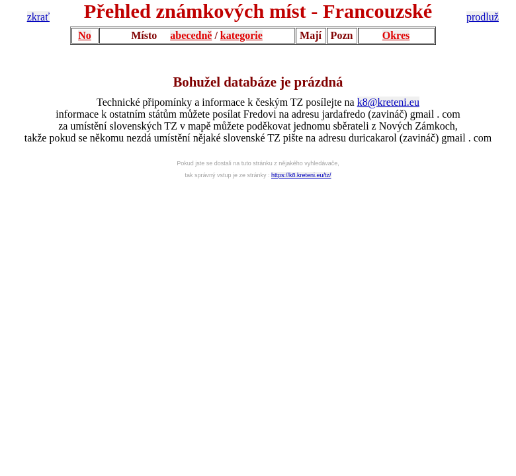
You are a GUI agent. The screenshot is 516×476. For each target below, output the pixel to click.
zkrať (38, 16)
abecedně (191, 35)
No (84, 35)
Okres (395, 35)
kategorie (241, 35)
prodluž (482, 16)
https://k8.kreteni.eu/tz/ (301, 175)
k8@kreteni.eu (388, 102)
